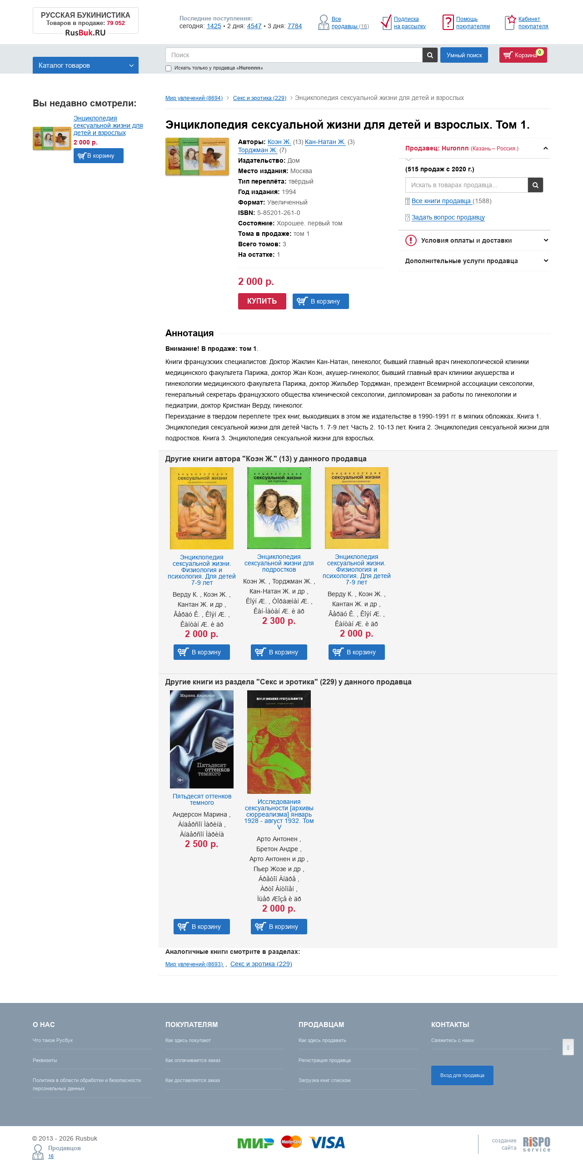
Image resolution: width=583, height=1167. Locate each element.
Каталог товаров (86, 65)
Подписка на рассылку (410, 22)
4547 (254, 26)
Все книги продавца (442, 200)
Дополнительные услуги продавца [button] (461, 260)
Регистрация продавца (325, 1060)
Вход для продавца (462, 1075)
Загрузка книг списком (325, 1080)
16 (51, 1156)
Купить (262, 301)
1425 (214, 26)
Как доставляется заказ (192, 1080)
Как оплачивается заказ (192, 1060)
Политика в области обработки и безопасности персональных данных (87, 1084)
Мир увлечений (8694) (194, 98)
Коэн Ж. (279, 141)
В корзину (101, 155)
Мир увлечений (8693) (194, 964)
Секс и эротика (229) (259, 98)
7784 (295, 26)
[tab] (474, 148)
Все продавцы (350, 22)
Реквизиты (45, 1060)
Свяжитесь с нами (452, 1040)
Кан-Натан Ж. (325, 141)
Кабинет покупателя (533, 22)
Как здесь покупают (188, 1040)
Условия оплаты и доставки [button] (466, 240)
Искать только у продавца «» (214, 67)
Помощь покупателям (473, 22)
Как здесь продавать (322, 1040)
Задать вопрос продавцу (448, 217)
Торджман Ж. (258, 150)
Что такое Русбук (53, 1040)
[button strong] (474, 148)
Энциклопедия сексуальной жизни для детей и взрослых (108, 125)
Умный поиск (464, 55)
